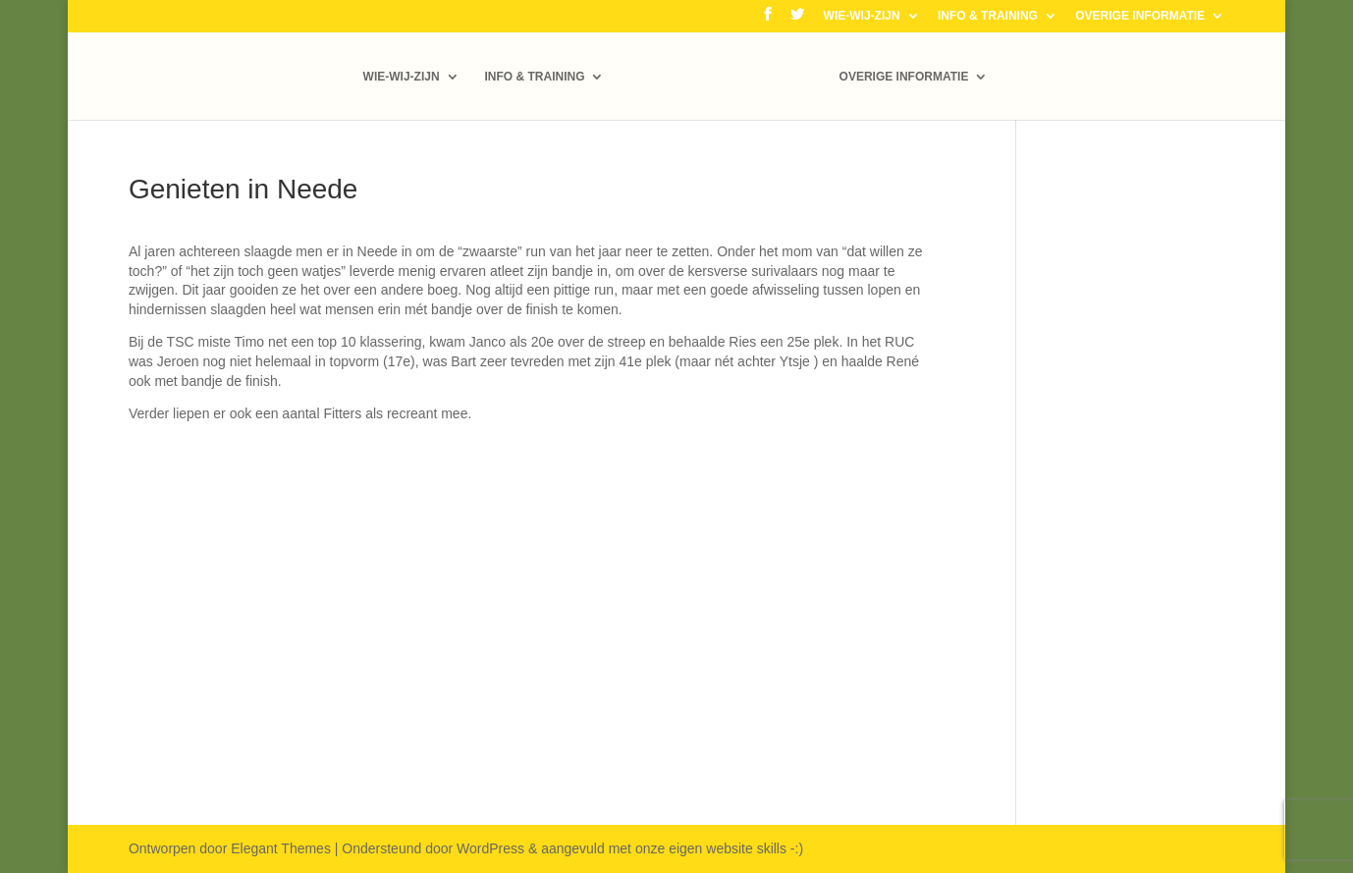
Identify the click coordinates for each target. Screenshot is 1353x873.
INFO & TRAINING (988, 16)
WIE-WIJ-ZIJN (862, 16)
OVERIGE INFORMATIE (1140, 16)
